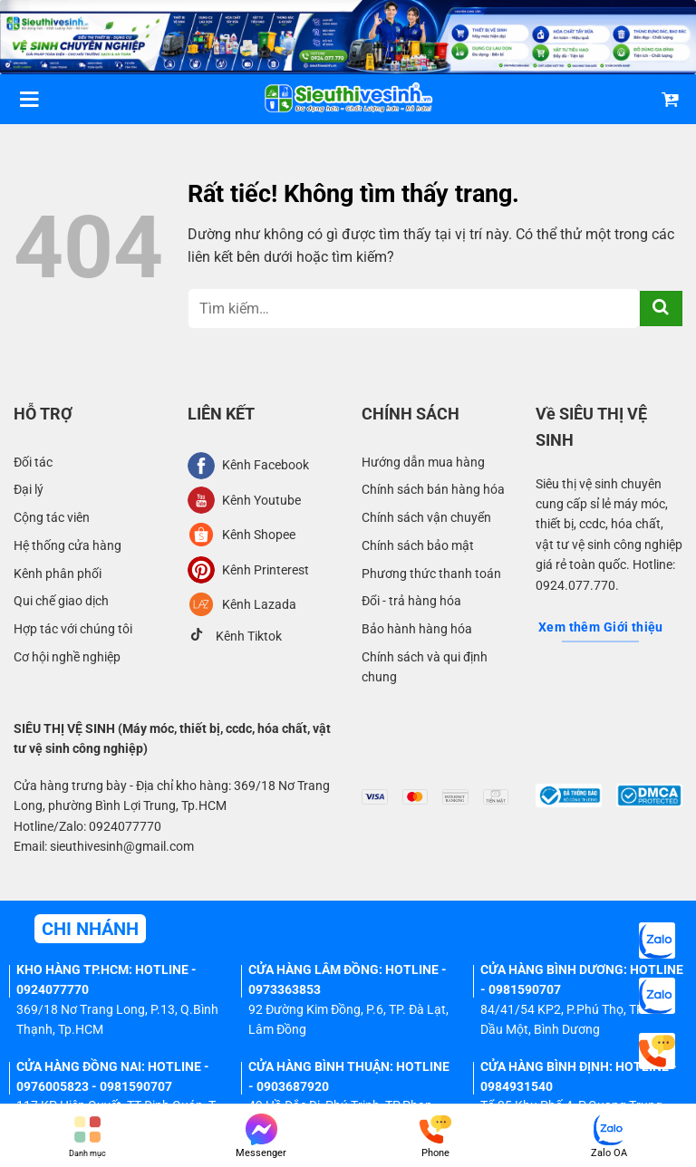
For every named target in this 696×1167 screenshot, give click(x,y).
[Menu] (29, 99)
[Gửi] (661, 308)
